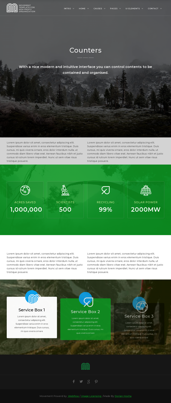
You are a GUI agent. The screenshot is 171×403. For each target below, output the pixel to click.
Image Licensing (91, 396)
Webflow (73, 396)
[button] (69, 8)
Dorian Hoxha (123, 396)
